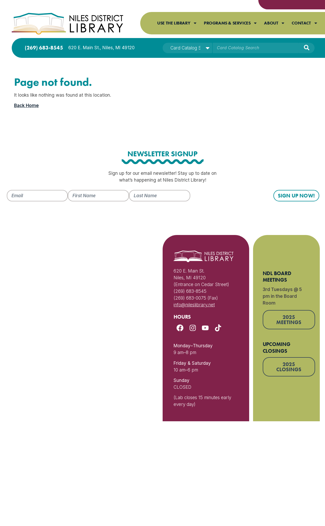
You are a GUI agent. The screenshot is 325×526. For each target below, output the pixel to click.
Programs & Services (230, 23)
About (274, 23)
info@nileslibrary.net (194, 304)
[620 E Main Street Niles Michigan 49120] (79, 328)
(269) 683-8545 (44, 47)
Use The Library (177, 23)
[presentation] (229, 200)
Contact (305, 23)
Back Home (26, 105)
